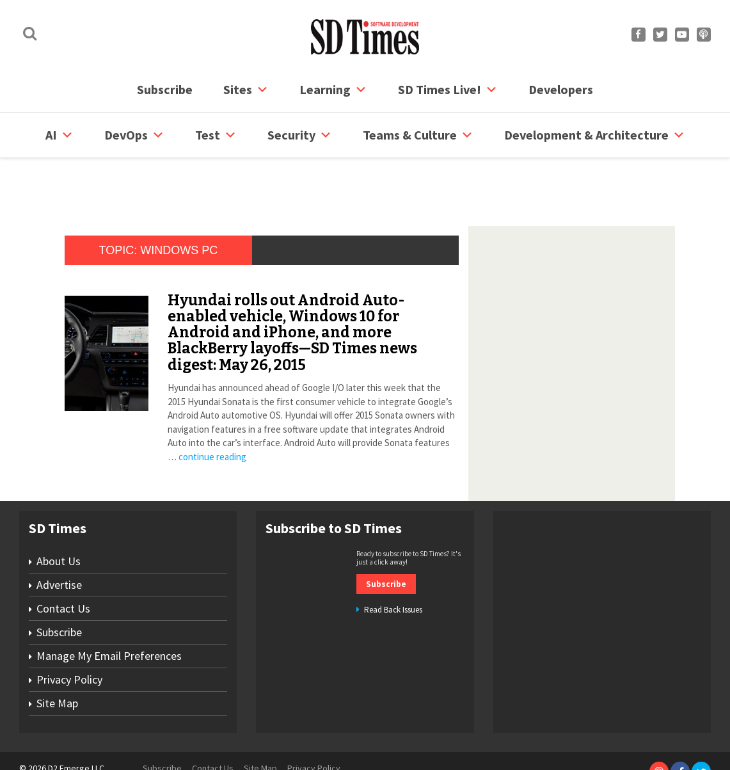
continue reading (212, 408)
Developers (560, 89)
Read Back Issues (393, 561)
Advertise (59, 536)
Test (216, 135)
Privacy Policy (69, 630)
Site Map (57, 654)
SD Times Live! (448, 89)
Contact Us (63, 559)
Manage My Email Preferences (109, 607)
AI (59, 135)
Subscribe (165, 89)
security (299, 135)
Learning (333, 89)
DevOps (134, 135)
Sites (246, 89)
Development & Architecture (594, 135)
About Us (58, 512)
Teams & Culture (418, 135)
